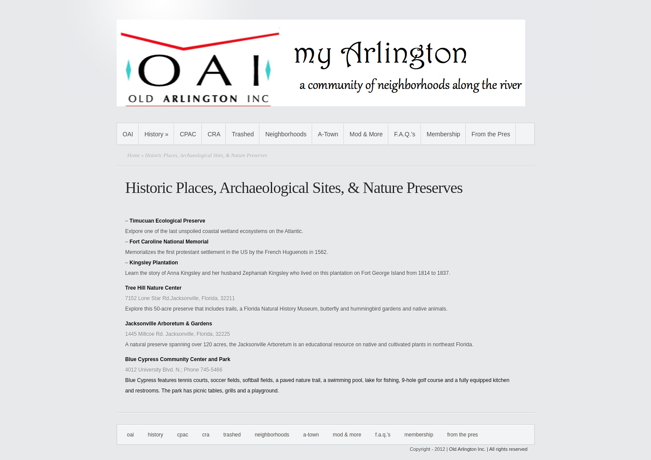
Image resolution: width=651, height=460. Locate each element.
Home (134, 155)
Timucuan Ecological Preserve (168, 221)
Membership (443, 134)
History (157, 134)
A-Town (328, 134)
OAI (128, 134)
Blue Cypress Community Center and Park (177, 359)
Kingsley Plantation (154, 263)
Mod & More (366, 134)
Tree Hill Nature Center (153, 288)
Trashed (243, 134)
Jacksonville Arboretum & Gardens (169, 324)
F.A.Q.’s (404, 134)
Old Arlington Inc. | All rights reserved (488, 449)
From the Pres (491, 134)
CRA (214, 134)
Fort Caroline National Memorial (169, 242)
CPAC (188, 134)
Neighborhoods (286, 134)
